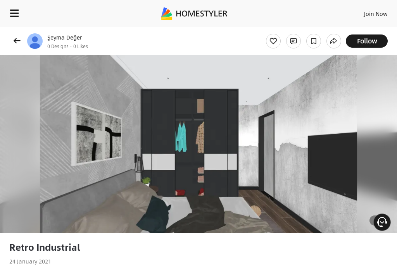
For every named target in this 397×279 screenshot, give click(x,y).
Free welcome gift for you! (360, 31)
